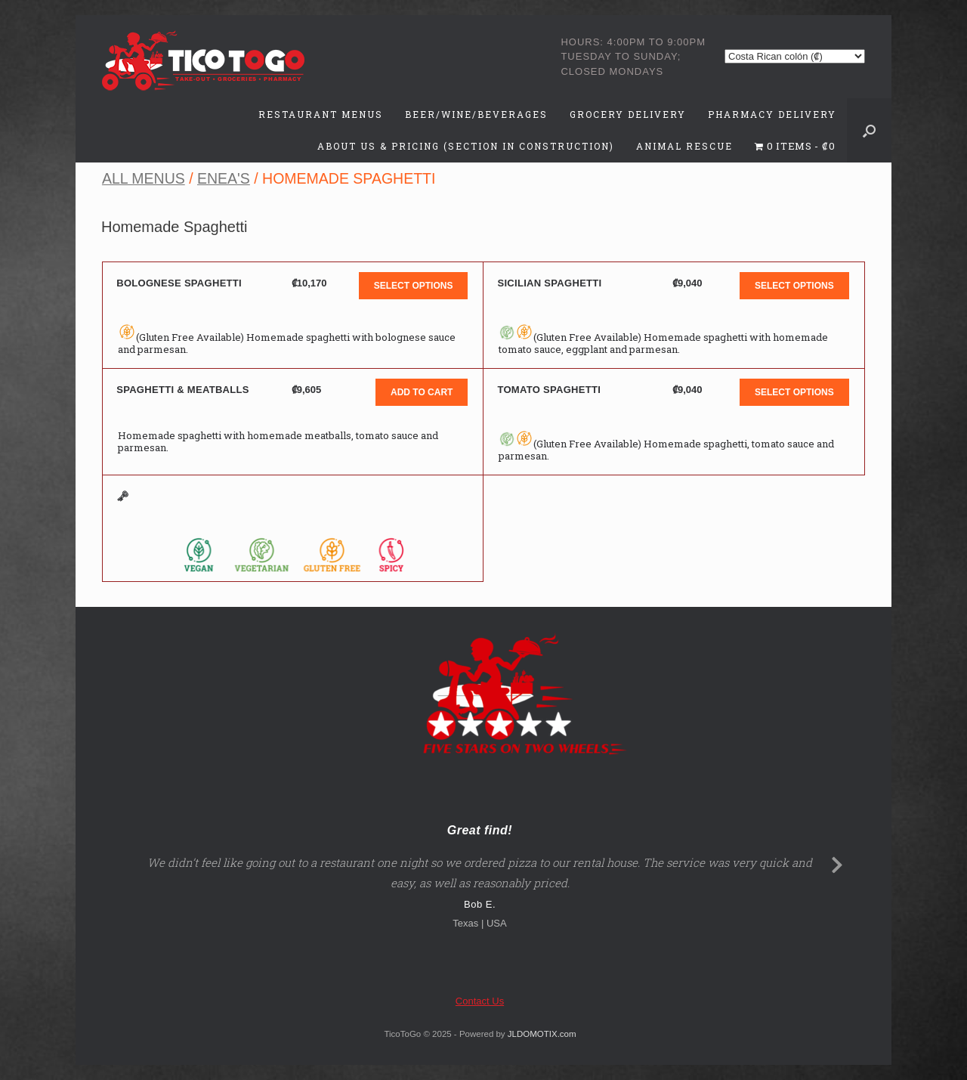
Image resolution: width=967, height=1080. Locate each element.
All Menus (143, 178)
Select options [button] (413, 285)
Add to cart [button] (422, 392)
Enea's (223, 178)
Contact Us (480, 1001)
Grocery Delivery (628, 114)
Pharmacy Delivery (772, 114)
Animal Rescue (684, 146)
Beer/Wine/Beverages (476, 114)
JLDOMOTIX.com (542, 1033)
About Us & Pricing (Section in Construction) (465, 146)
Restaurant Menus (320, 114)
